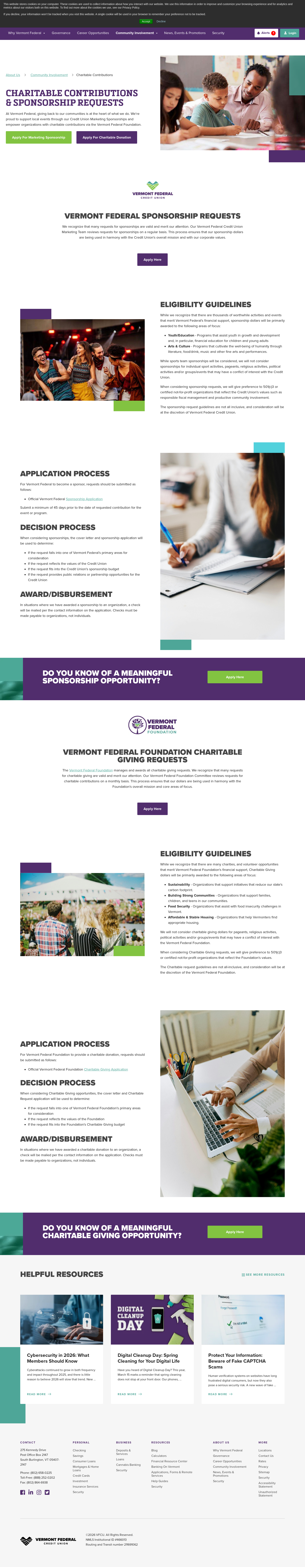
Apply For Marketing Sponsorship (38, 137)
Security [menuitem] (78, 1493)
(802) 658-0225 (41, 1474)
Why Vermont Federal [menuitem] (228, 1451)
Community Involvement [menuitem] (229, 1468)
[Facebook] (22, 1493)
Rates (262, 1462)
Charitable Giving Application (106, 1069)
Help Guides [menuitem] (159, 1482)
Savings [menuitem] (78, 1457)
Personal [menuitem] (81, 1443)
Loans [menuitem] (120, 1460)
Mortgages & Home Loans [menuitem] (86, 1469)
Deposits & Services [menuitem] (123, 1453)
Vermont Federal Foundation (91, 770)
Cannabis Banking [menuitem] (128, 1466)
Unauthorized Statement (268, 1494)
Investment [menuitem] (80, 1482)
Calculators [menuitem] (159, 1457)
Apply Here (152, 260)
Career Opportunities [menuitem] (227, 1462)
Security (264, 1479)
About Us (13, 75)
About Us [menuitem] (221, 1443)
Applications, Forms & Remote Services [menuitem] (171, 1475)
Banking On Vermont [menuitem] (165, 1468)
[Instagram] (39, 1493)
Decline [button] (161, 21)
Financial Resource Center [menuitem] (169, 1462)
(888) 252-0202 (44, 1479)
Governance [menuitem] (221, 1457)
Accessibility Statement (267, 1486)
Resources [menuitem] (160, 1443)
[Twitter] (47, 1493)
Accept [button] (146, 21)
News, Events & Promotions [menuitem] (223, 1475)
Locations (265, 1451)
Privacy (263, 1468)
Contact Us (266, 1457)
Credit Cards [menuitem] (81, 1477)
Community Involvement (49, 75)
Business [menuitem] (123, 1443)
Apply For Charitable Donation (107, 137)
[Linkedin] (30, 1493)
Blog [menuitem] (154, 1451)
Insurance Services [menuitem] (85, 1488)
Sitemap (264, 1473)
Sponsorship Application (84, 499)
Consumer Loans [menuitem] (84, 1462)
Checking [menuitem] (79, 1451)
